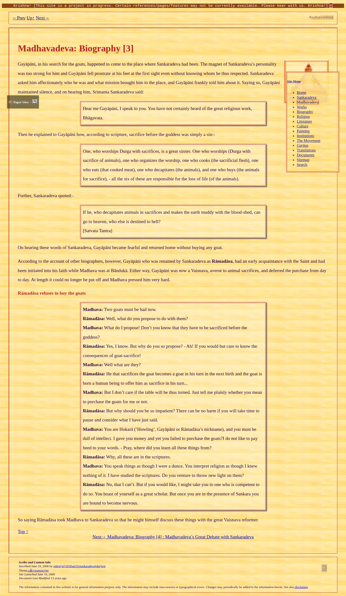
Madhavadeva (307, 102)
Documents (305, 155)
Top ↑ (23, 531)
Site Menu (293, 81)
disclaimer (301, 587)
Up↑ (31, 17)
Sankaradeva (306, 97)
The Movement (308, 141)
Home (301, 93)
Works (301, 107)
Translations (306, 150)
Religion (303, 117)
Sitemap (303, 160)
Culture (302, 126)
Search (302, 165)
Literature (304, 121)
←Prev (18, 17)
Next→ (42, 17)
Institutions (305, 136)
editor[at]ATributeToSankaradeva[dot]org (79, 566)
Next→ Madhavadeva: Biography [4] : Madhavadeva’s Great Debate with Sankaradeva (173, 536)
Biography (305, 112)
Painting (303, 131)
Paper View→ (23, 102)
